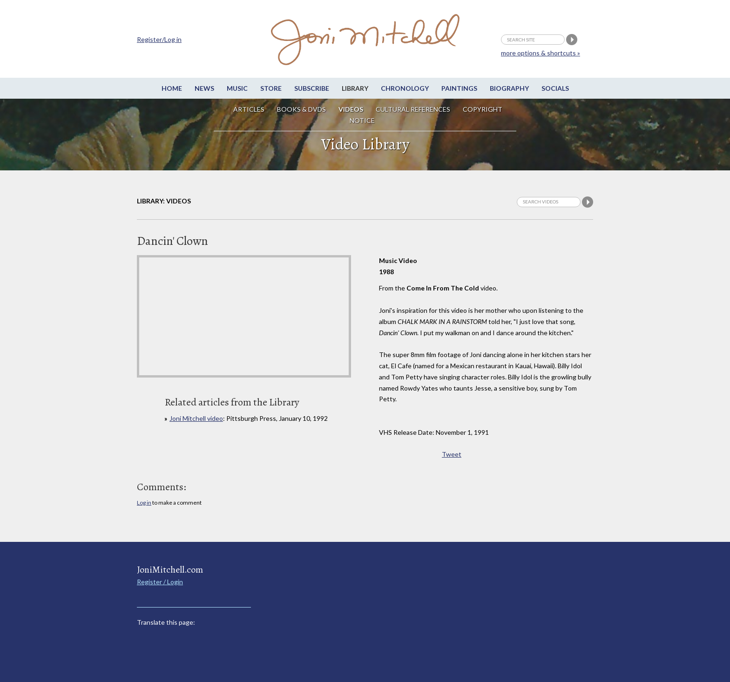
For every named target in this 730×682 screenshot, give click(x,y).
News (204, 88)
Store (271, 88)
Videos (350, 109)
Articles (248, 109)
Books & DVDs (301, 109)
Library (355, 88)
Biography (509, 88)
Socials (555, 88)
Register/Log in (159, 39)
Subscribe (311, 88)
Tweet (451, 454)
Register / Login (160, 582)
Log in (144, 502)
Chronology (405, 88)
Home (172, 88)
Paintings (459, 88)
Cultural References (413, 109)
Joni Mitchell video (196, 418)
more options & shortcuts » (540, 53)
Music (237, 88)
